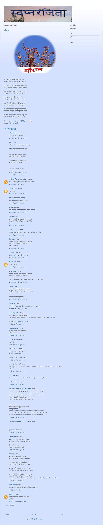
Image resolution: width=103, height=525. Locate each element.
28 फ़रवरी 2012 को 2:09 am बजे (18, 175)
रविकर (11, 142)
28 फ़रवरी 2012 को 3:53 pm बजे (18, 257)
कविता (10, 123)
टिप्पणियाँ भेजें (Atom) (37, 519)
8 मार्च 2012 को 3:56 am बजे (16, 480)
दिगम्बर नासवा (12, 271)
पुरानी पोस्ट (61, 514)
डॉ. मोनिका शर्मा (13, 252)
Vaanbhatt (12, 303)
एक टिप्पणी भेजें (10, 505)
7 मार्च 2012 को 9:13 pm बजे (16, 450)
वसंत (17, 123)
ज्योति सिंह (11, 454)
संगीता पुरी (11, 216)
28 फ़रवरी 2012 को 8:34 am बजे (18, 235)
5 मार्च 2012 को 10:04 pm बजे (17, 384)
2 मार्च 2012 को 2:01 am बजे (16, 360)
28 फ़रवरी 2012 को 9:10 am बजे (18, 248)
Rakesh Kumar (13, 349)
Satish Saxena (13, 328)
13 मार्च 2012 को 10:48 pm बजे (17, 501)
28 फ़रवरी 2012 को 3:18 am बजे (18, 203)
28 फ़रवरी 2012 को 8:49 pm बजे (18, 267)
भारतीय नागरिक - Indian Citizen (18, 179)
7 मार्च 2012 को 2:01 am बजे (16, 417)
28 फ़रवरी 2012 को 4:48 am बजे (18, 226)
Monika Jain (13, 262)
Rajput (11, 494)
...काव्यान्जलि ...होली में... (22, 321)
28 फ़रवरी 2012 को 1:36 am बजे (18, 138)
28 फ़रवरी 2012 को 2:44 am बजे (18, 184)
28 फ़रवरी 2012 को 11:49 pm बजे (18, 282)
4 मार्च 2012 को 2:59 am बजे (16, 371)
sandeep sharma (14, 364)
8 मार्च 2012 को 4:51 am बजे (16, 490)
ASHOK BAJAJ (14, 339)
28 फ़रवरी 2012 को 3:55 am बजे (18, 212)
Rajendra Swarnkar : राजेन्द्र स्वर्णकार (20, 388)
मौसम (14, 123)
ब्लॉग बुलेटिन (73, 28)
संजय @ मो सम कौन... (15, 198)
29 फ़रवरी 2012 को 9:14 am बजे (18, 309)
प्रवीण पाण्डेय (12, 133)
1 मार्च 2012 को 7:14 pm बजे (16, 335)
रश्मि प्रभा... (12, 239)
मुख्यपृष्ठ (34, 514)
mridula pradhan (14, 230)
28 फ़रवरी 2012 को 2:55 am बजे (18, 193)
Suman (11, 286)
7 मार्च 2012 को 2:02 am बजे (16, 432)
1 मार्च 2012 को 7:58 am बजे (16, 324)
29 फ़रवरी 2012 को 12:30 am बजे (18, 299)
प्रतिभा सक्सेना (13, 485)
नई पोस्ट (7, 514)
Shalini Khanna (14, 188)
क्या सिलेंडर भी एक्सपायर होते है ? (17, 382)
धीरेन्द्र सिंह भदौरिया (14, 313)
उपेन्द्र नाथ (12, 375)
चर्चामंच (71, 37)
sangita (11, 207)
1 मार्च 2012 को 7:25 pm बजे (16, 345)
